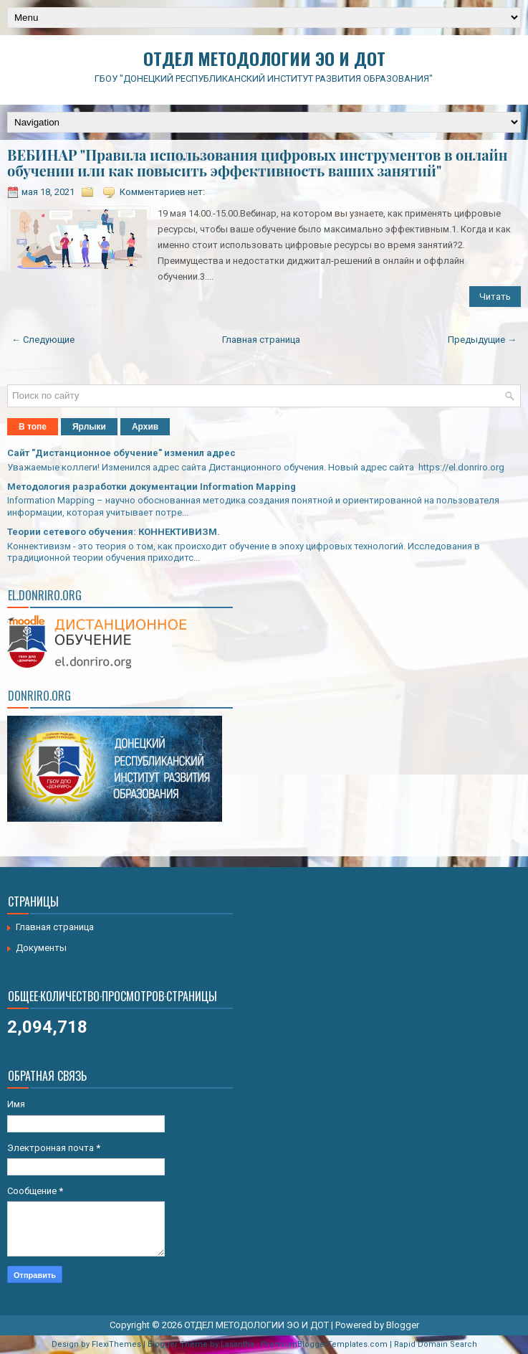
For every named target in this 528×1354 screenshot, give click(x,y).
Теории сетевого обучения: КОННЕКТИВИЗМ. (113, 531)
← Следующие (43, 339)
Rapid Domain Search (435, 1344)
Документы (41, 947)
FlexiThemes (116, 1344)
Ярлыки (89, 427)
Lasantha (237, 1344)
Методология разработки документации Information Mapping (151, 486)
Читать (495, 296)
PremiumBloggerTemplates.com (324, 1344)
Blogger (402, 1325)
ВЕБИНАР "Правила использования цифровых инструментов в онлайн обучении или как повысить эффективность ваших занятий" (257, 163)
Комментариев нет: (162, 191)
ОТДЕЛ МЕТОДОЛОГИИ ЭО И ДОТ (264, 58)
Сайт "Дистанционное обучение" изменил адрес (121, 453)
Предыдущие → (482, 339)
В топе (33, 427)
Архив (145, 427)
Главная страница (261, 339)
